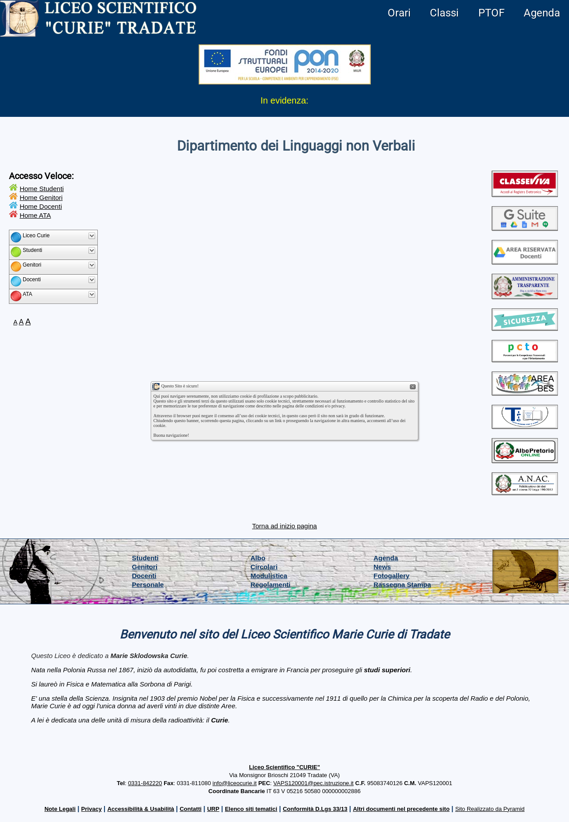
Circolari (264, 567)
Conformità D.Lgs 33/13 (315, 809)
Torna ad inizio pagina (284, 526)
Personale (148, 584)
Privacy (91, 809)
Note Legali (60, 809)
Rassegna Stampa (402, 584)
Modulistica (269, 575)
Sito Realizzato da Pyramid (490, 809)
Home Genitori (41, 197)
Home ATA (35, 215)
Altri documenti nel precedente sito (401, 809)
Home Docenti (41, 206)
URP (213, 809)
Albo (258, 558)
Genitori (145, 567)
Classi (444, 13)
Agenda (542, 13)
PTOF (491, 13)
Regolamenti (271, 584)
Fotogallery (391, 575)
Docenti (144, 575)
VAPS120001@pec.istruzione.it (313, 783)
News (382, 567)
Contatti (190, 809)
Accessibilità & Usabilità (140, 809)
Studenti (145, 558)
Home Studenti (42, 188)
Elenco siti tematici (251, 809)
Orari (399, 13)
